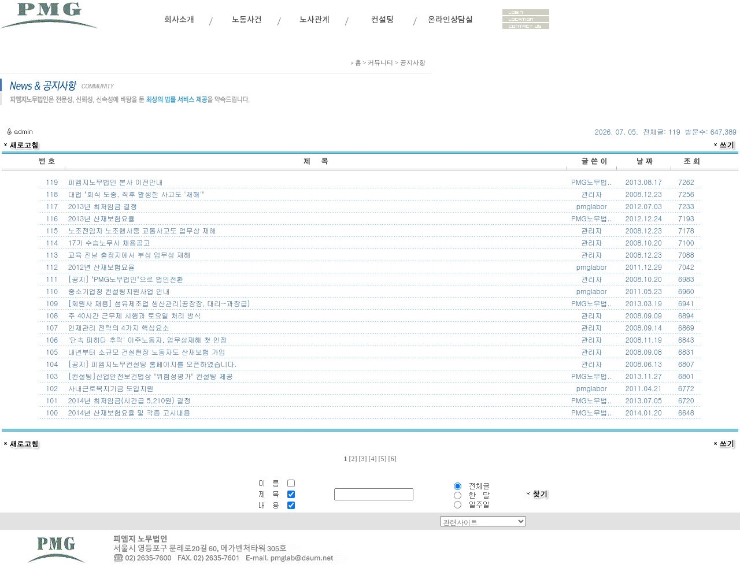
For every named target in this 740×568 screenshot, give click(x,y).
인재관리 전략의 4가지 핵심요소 (117, 327)
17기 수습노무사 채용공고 (108, 242)
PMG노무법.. (591, 182)
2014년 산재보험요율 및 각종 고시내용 (128, 412)
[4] (372, 459)
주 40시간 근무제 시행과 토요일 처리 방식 (133, 315)
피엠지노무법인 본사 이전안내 (114, 182)
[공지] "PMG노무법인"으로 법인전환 (125, 279)
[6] (392, 459)
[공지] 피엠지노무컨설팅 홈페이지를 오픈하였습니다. (151, 364)
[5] (382, 459)
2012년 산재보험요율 (100, 267)
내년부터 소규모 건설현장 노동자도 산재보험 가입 (145, 352)
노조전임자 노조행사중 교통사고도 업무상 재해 (141, 230)
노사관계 (314, 20)
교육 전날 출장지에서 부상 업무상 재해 (128, 254)
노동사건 (247, 20)
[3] (362, 459)
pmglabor (591, 206)
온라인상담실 (450, 20)
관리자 (591, 194)
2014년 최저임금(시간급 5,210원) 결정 (128, 400)
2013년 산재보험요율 (100, 218)
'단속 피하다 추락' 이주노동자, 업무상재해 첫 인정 (146, 339)
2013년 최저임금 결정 (102, 206)
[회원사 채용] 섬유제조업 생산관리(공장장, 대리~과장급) (158, 303)
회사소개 (179, 20)
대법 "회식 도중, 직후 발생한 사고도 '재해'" (135, 194)
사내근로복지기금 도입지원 (110, 388)
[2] (353, 459)
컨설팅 (382, 20)
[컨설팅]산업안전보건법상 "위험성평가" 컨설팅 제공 (149, 376)
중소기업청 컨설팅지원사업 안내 (118, 291)
